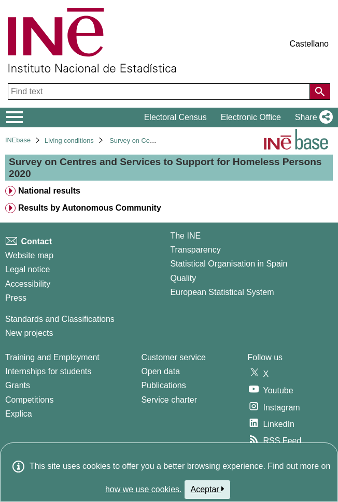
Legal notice (27, 269)
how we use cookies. (143, 489)
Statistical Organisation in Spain (228, 263)
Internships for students (48, 371)
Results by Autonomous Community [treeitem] (89, 207)
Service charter (169, 399)
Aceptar (207, 489)
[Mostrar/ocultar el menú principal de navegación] (14, 117)
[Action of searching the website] (319, 91)
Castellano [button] (309, 43)
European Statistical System (222, 292)
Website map (29, 255)
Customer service (173, 357)
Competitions (29, 399)
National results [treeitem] (49, 190)
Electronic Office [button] (251, 117)
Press (15, 297)
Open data (160, 371)
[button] (312, 117)
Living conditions (69, 140)
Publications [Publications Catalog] (163, 385)
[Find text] (160, 91)
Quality (183, 278)
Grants (17, 385)
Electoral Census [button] (175, 117)
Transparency (195, 249)
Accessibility (27, 283)
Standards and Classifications (60, 319)
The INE (185, 235)
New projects (29, 333)
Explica (18, 413)
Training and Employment (52, 357)
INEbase (18, 140)
